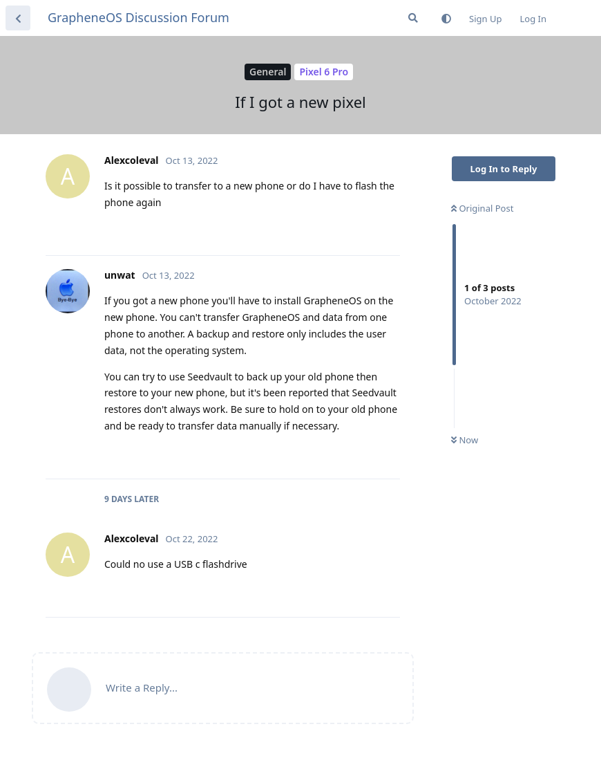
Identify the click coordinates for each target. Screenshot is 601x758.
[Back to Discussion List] (18, 18)
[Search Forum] (413, 18)
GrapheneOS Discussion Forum (138, 17)
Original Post (482, 208)
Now (464, 440)
